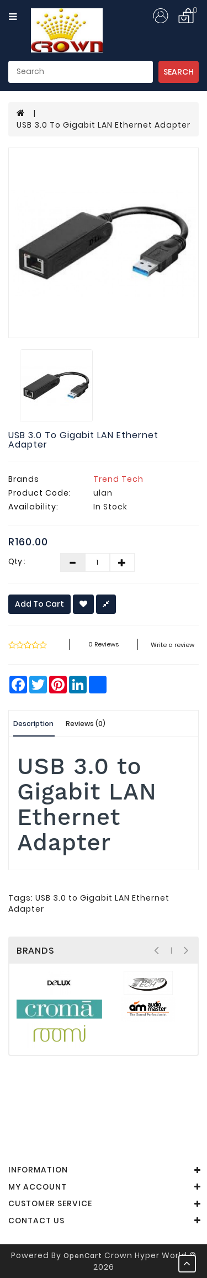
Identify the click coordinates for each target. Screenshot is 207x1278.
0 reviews (103, 644)
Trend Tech (118, 479)
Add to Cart (39, 603)
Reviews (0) (85, 723)
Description (33, 723)
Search (178, 71)
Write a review (172, 644)
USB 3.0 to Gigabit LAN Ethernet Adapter (103, 124)
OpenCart (82, 1255)
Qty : (16, 561)
